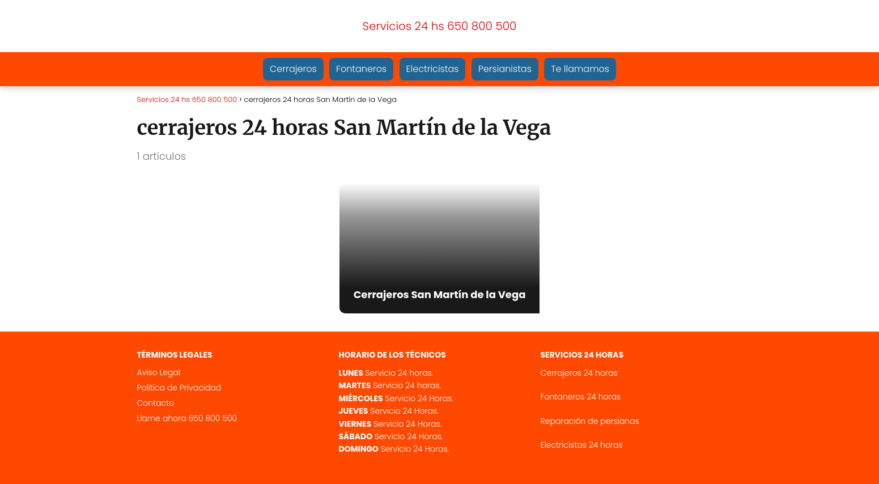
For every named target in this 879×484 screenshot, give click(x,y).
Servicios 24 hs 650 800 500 (440, 26)
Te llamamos (580, 68)
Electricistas (432, 68)
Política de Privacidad (179, 387)
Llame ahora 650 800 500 (187, 418)
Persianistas (505, 68)
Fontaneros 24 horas (581, 396)
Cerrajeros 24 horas (579, 373)
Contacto (156, 403)
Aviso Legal (159, 372)
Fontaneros (361, 68)
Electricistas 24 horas (582, 445)
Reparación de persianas (590, 421)
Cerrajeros (293, 68)
